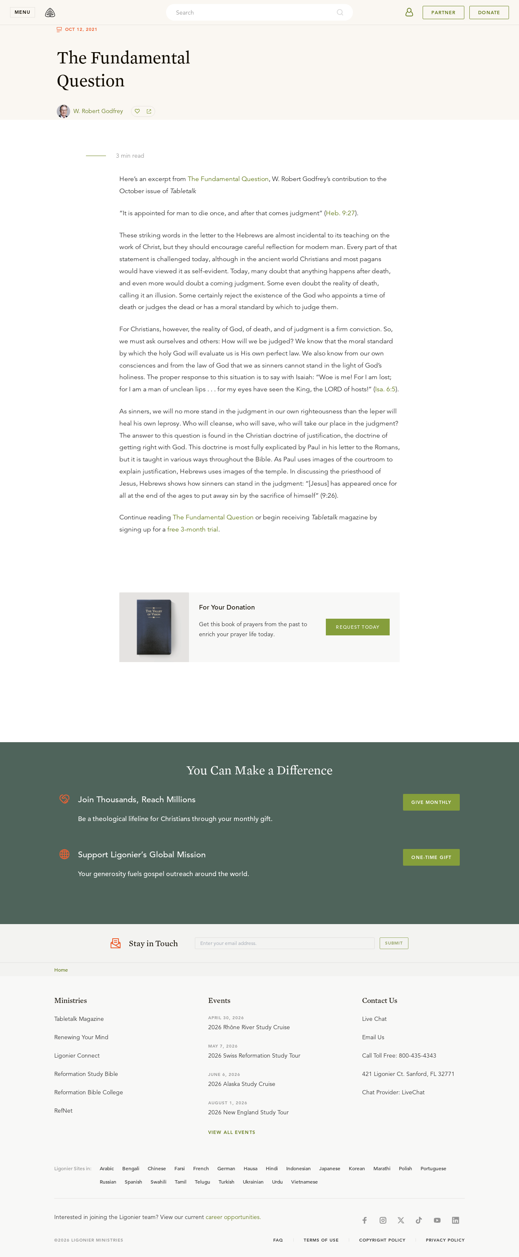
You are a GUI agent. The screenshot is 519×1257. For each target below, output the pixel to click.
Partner (443, 12)
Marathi (382, 1168)
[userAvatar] (409, 12)
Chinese (157, 1168)
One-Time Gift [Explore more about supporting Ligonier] (431, 857)
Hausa (250, 1168)
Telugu (202, 1181)
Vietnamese (304, 1181)
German (226, 1168)
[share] (148, 111)
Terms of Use (321, 1240)
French (201, 1168)
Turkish (226, 1181)
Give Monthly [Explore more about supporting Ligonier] (431, 802)
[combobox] (248, 12)
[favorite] (138, 111)
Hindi (272, 1168)
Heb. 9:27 (340, 213)
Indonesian (298, 1168)
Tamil (180, 1181)
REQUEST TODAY (358, 627)
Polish (405, 1168)
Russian (108, 1181)
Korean (357, 1168)
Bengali (130, 1168)
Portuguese (433, 1168)
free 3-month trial (192, 529)
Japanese (329, 1168)
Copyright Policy (382, 1240)
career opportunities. (233, 1217)
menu (22, 12)
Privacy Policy (445, 1240)
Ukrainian (253, 1181)
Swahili (158, 1181)
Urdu (277, 1181)
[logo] (50, 12)
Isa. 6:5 (385, 389)
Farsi (179, 1168)
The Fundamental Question (228, 179)
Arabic (107, 1168)
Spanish (133, 1181)
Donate (489, 12)
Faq (278, 1240)
